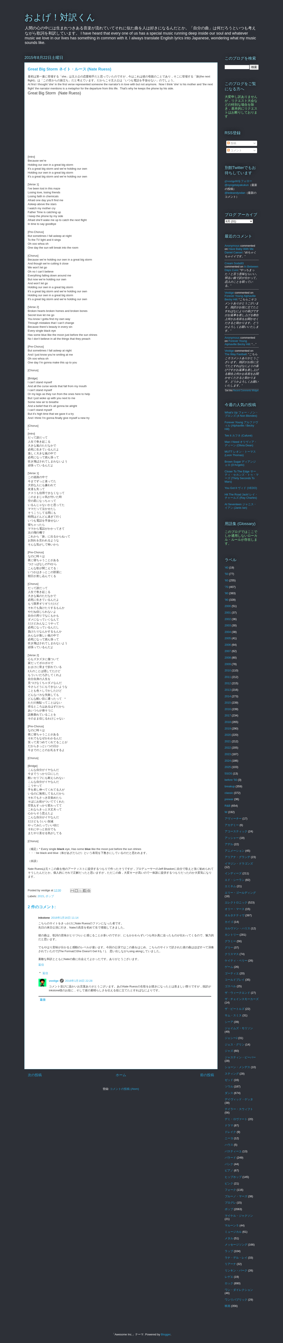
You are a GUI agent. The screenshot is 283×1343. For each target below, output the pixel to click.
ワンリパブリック (236, 1299)
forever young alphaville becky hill (237, 342)
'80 (226, 593)
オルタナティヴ (234, 915)
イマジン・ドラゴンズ (239, 863)
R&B (228, 805)
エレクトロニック (236, 902)
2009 (228, 664)
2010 (228, 670)
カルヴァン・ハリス (237, 928)
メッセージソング (236, 1244)
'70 (226, 587)
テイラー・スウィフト (239, 1109)
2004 (228, 632)
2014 (228, 696)
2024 (228, 760)
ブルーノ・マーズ (236, 1196)
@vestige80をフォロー (238, 181)
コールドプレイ (234, 979)
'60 (226, 580)
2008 (228, 657)
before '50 (231, 779)
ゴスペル (230, 986)
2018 (228, 722)
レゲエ (229, 1276)
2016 (228, 709)
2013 (228, 689)
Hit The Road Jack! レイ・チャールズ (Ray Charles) (241, 496)
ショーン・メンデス (237, 1067)
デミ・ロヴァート (236, 1119)
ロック (229, 1283)
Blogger (166, 1334)
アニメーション (234, 850)
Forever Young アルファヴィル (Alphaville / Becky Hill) (241, 426)
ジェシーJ (231, 1038)
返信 (41, 964)
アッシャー (232, 838)
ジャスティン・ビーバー (240, 1057)
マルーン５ (232, 1225)
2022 (228, 747)
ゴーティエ (232, 973)
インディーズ (233, 873)
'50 (226, 573)
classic (229, 792)
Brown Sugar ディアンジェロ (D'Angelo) (240, 463)
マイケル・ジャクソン (239, 1215)
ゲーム (229, 966)
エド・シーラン (234, 879)
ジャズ (229, 1050)
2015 (41, 896)
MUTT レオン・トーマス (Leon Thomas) (240, 453)
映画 (227, 1306)
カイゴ (229, 921)
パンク (229, 1164)
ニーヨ (229, 1138)
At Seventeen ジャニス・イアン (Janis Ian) (241, 506)
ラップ (229, 1251)
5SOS (228, 773)
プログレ (230, 1202)
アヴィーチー (233, 818)
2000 (228, 606)
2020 (228, 734)
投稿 (231, 143)
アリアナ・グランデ (237, 857)
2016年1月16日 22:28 (78, 980)
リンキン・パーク (236, 1270)
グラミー (230, 941)
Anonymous (232, 245)
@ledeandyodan (235, 192)
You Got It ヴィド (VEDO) (241, 488)
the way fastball (236, 354)
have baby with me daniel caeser (239, 250)
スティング (232, 1073)
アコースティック (236, 831)
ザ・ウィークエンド (237, 992)
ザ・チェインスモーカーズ (242, 999)
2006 (228, 644)
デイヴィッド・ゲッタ (239, 1099)
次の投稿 (35, 1075)
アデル (229, 844)
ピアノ (229, 1170)
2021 (228, 741)
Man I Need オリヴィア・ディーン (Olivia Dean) (241, 443)
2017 (228, 715)
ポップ (49, 896)
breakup (230, 786)
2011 (228, 677)
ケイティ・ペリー (236, 960)
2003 (228, 625)
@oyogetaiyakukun (237, 185)
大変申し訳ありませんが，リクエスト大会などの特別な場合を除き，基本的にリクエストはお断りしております (241, 106)
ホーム (121, 1075)
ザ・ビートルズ (234, 1008)
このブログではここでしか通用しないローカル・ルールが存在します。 (241, 537)
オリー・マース (234, 909)
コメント (234, 150)
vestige (54, 980)
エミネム (230, 886)
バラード (230, 1157)
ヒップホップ (233, 1177)
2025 (228, 767)
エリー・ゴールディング (240, 892)
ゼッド (229, 1080)
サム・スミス (233, 1015)
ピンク (229, 1183)
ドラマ (229, 1125)
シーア (229, 1022)
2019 (228, 728)
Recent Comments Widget (246, 390)
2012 (228, 683)
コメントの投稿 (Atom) (124, 1088)
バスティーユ (233, 1151)
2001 (228, 612)
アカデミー (232, 825)
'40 (226, 567)
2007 (228, 651)
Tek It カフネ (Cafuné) (239, 435)
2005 (228, 638)
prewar (229, 799)
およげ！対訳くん (59, 17)
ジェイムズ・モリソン (239, 1028)
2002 (228, 619)
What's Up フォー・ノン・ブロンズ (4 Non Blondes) (241, 414)
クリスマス (232, 954)
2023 (228, 754)
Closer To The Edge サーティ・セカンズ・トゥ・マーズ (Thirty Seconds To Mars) (242, 476)
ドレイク (230, 1132)
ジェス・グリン (234, 1044)
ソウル (229, 1086)
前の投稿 (207, 1075)
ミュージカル (233, 1231)
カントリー (232, 934)
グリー (229, 947)
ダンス (229, 1093)
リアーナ (230, 1264)
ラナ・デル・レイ (236, 1257)
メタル (229, 1238)
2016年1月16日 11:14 (65, 917)
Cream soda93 (234, 263)
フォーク (230, 1189)
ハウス (229, 1144)
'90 (226, 599)
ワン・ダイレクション (239, 1289)
